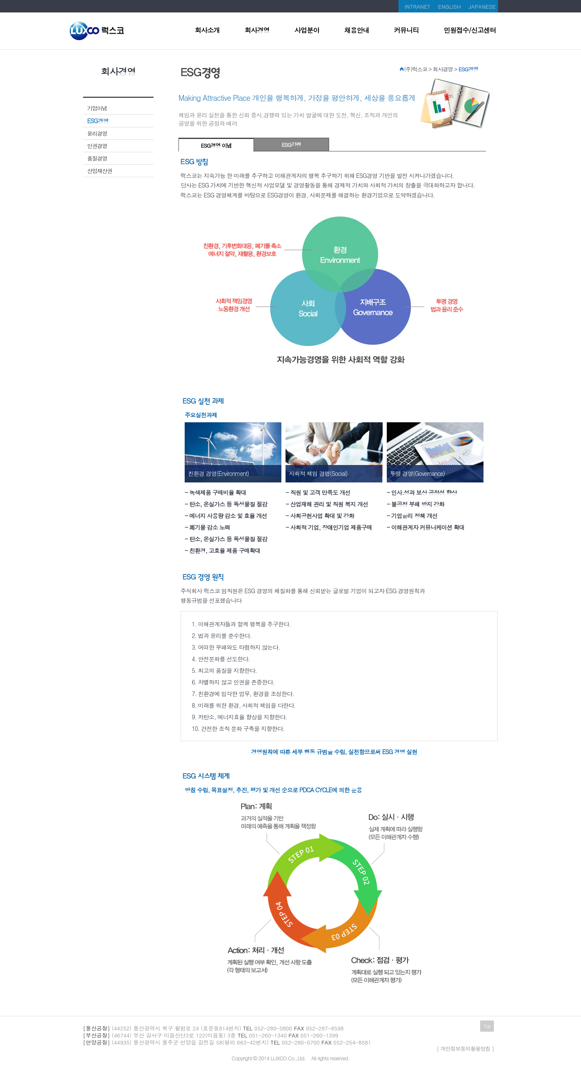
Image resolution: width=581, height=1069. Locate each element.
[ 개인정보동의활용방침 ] (465, 1048)
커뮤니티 (406, 31)
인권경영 (97, 146)
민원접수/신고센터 (470, 31)
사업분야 (306, 31)
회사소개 (207, 31)
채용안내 (356, 31)
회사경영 (256, 31)
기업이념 (97, 108)
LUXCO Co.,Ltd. (288, 1058)
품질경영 (97, 158)
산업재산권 (99, 171)
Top (487, 1026)
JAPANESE (482, 6)
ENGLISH (449, 6)
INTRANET (417, 6)
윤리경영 (97, 133)
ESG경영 (97, 121)
